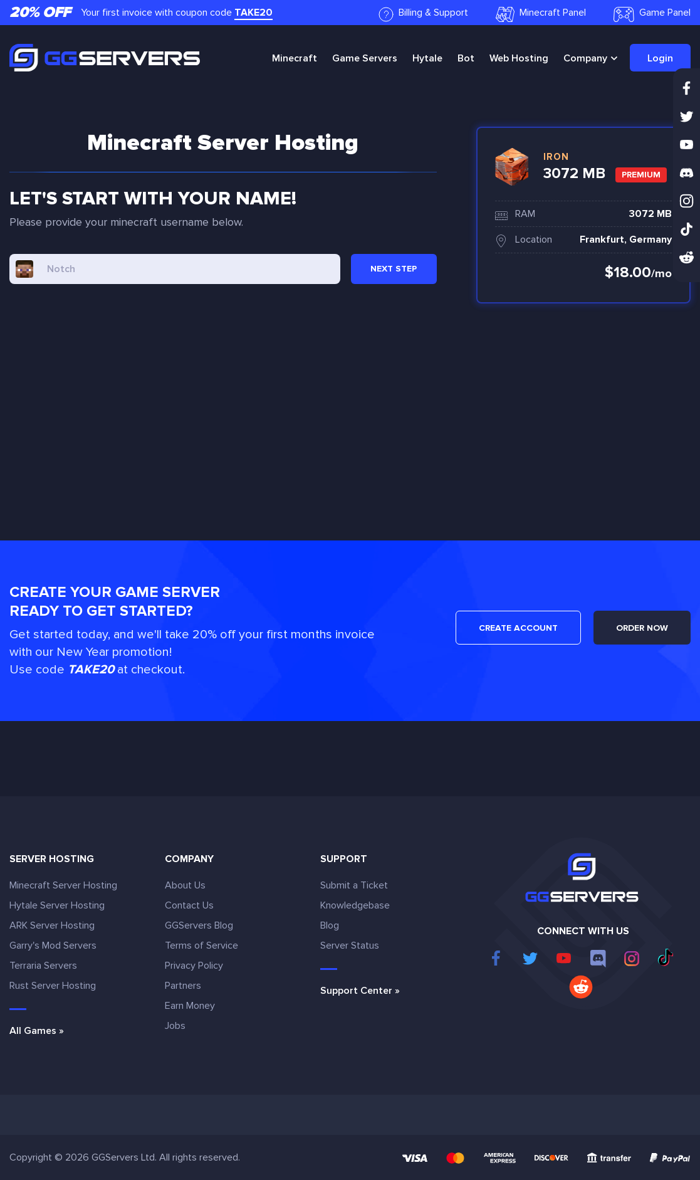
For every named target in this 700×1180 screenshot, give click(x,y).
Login (660, 58)
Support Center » (360, 990)
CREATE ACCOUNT (518, 628)
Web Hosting (518, 58)
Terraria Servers (43, 965)
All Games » (36, 1031)
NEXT (393, 268)
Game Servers (364, 58)
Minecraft (294, 58)
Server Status (349, 945)
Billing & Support (423, 14)
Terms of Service (201, 945)
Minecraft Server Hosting (63, 885)
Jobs (175, 1025)
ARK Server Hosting (52, 925)
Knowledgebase (355, 905)
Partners (183, 985)
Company (585, 58)
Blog (329, 925)
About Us (185, 885)
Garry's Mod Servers (53, 945)
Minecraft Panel (541, 14)
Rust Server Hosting (52, 985)
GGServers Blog (199, 925)
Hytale (427, 58)
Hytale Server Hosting (57, 905)
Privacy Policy (194, 965)
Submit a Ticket (354, 885)
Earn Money (190, 1005)
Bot (465, 58)
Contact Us (189, 905)
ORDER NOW (642, 628)
